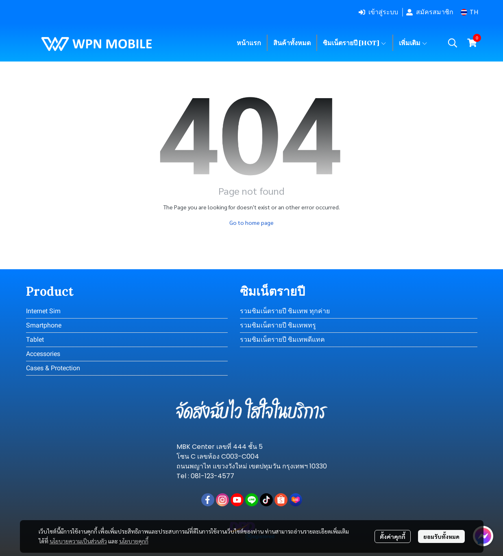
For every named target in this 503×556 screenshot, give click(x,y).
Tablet (35, 339)
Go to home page (251, 222)
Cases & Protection (53, 368)
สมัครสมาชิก (429, 12)
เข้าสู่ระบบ (378, 12)
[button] (469, 12)
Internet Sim (43, 311)
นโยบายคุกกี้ (133, 541)
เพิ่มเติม (413, 43)
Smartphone (43, 325)
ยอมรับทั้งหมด (441, 536)
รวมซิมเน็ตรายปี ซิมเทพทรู (278, 325)
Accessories (43, 354)
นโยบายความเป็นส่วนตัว (78, 541)
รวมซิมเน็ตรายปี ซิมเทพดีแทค (282, 339)
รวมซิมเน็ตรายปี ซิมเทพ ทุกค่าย (285, 311)
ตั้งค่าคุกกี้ (392, 536)
